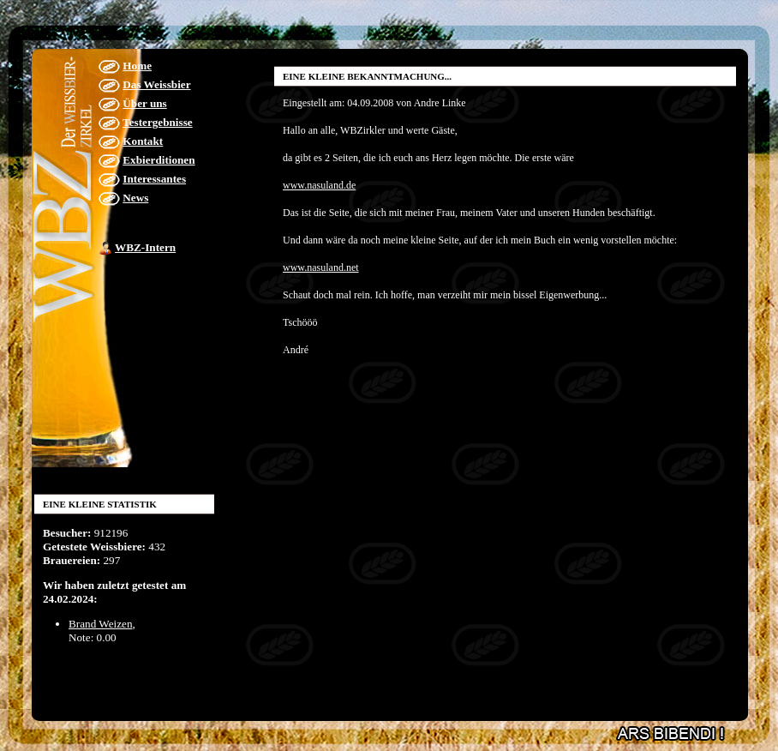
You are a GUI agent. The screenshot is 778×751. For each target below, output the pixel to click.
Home (137, 65)
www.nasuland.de (319, 185)
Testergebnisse (158, 122)
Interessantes (154, 178)
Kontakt (143, 141)
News (135, 197)
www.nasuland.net (321, 267)
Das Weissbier (156, 84)
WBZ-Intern (145, 247)
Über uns (144, 103)
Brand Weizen (101, 623)
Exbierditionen (158, 159)
